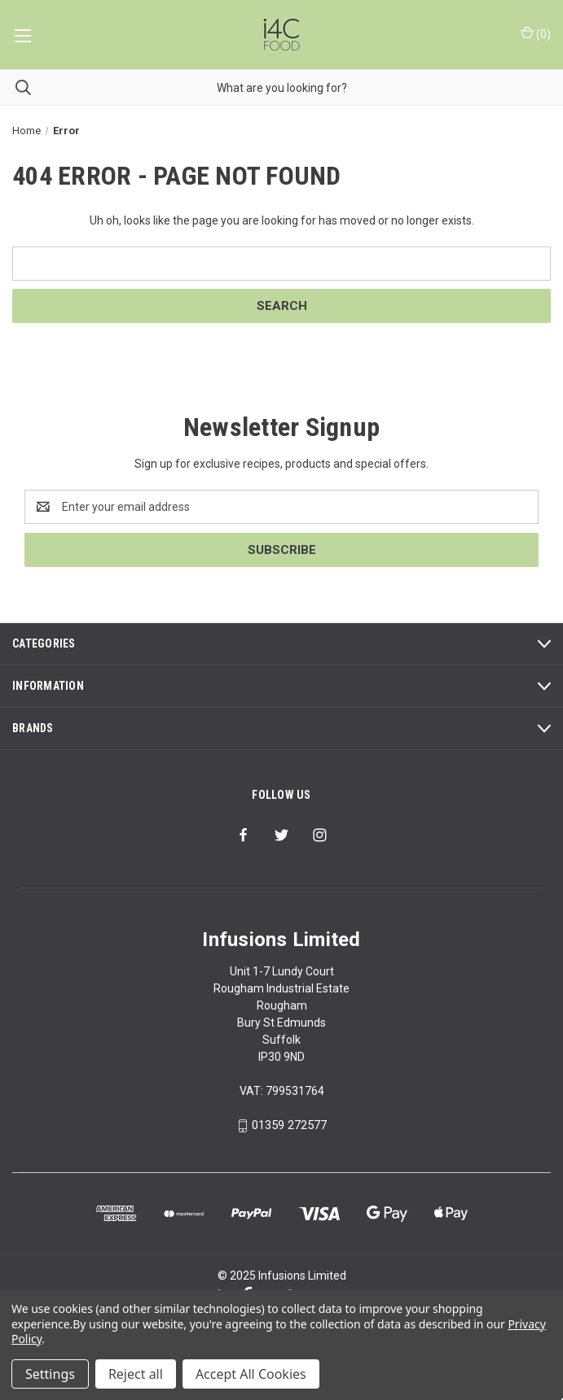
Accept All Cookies (251, 1374)
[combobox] (281, 87)
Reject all (135, 1374)
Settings (50, 1374)
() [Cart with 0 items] (536, 33)
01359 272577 (289, 1125)
